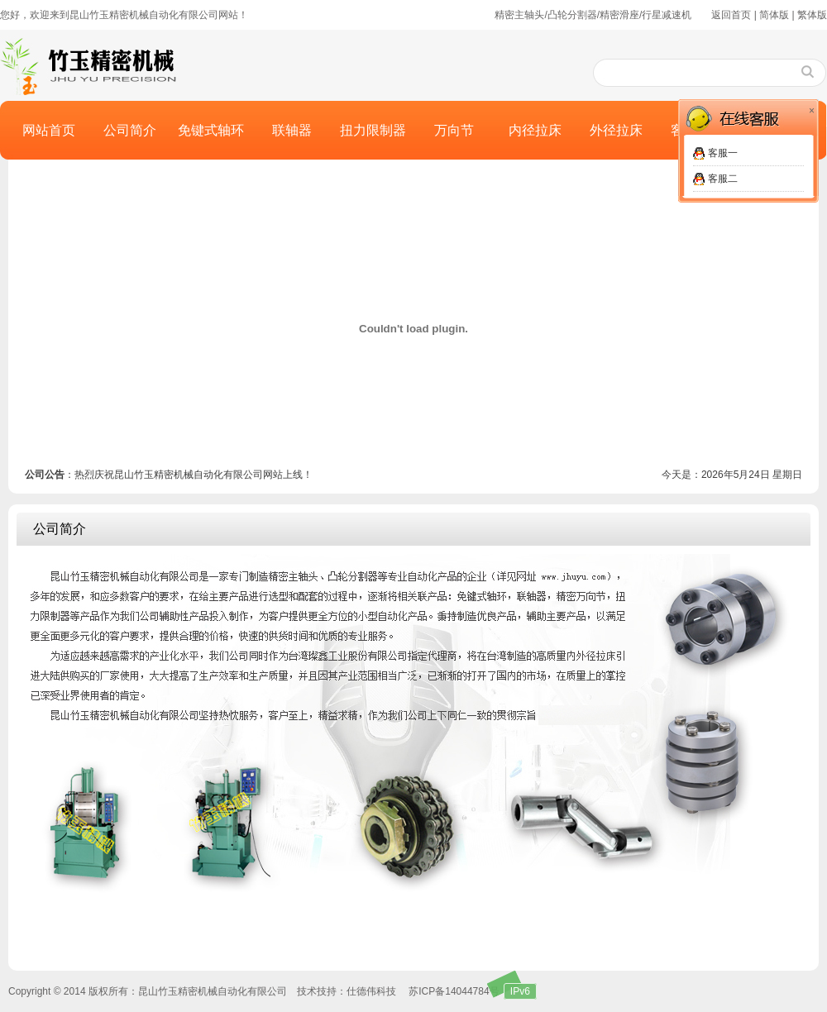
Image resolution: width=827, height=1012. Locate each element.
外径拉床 (616, 130)
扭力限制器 (373, 130)
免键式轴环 (211, 130)
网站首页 (48, 130)
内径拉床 (535, 130)
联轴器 (292, 130)
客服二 (723, 178)
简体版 (774, 15)
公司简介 (129, 130)
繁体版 (812, 15)
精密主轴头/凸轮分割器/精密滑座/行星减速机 (593, 15)
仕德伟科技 (371, 991)
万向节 (454, 130)
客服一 (723, 153)
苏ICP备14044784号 (454, 991)
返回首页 (731, 15)
